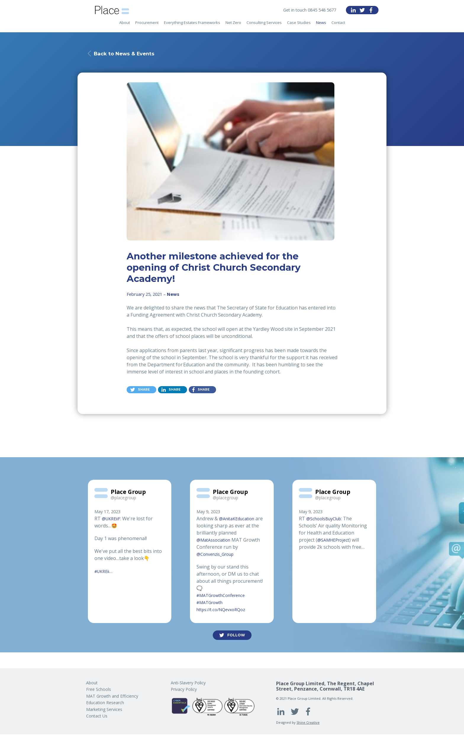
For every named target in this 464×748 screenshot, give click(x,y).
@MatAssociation (215, 541)
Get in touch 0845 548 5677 (306, 10)
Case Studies (299, 27)
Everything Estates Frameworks (192, 27)
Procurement (147, 27)
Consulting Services (264, 27)
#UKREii (103, 572)
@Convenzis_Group (218, 555)
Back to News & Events (131, 53)
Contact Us (96, 716)
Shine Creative (308, 722)
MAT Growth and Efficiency (112, 696)
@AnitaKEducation (239, 520)
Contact (338, 27)
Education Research (105, 702)
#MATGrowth (211, 604)
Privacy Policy (184, 689)
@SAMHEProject (335, 541)
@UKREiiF (112, 520)
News (321, 27)
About (124, 27)
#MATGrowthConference (224, 596)
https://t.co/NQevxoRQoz (224, 611)
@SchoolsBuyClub (326, 520)
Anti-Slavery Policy (188, 683)
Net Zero (233, 27)
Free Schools (98, 689)
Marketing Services (104, 709)
